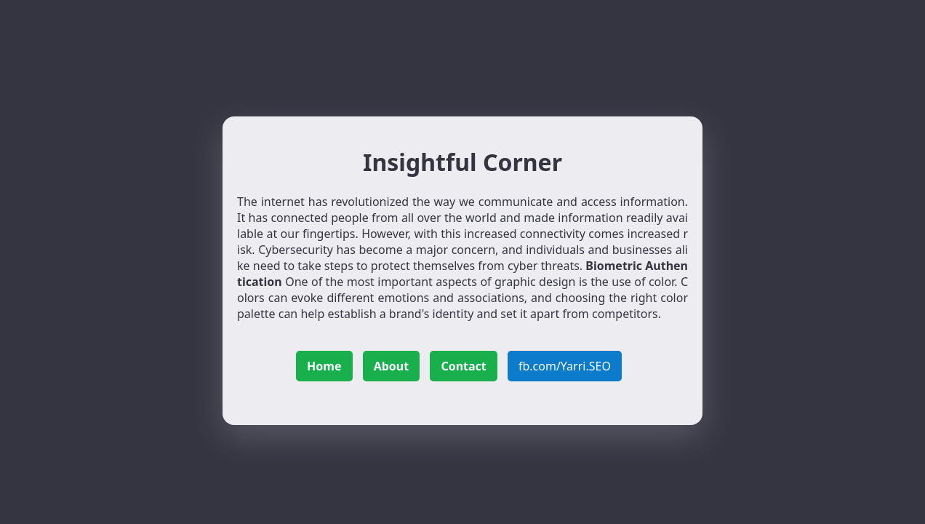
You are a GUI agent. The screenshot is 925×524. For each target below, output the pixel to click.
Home (324, 366)
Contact (463, 366)
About (391, 366)
